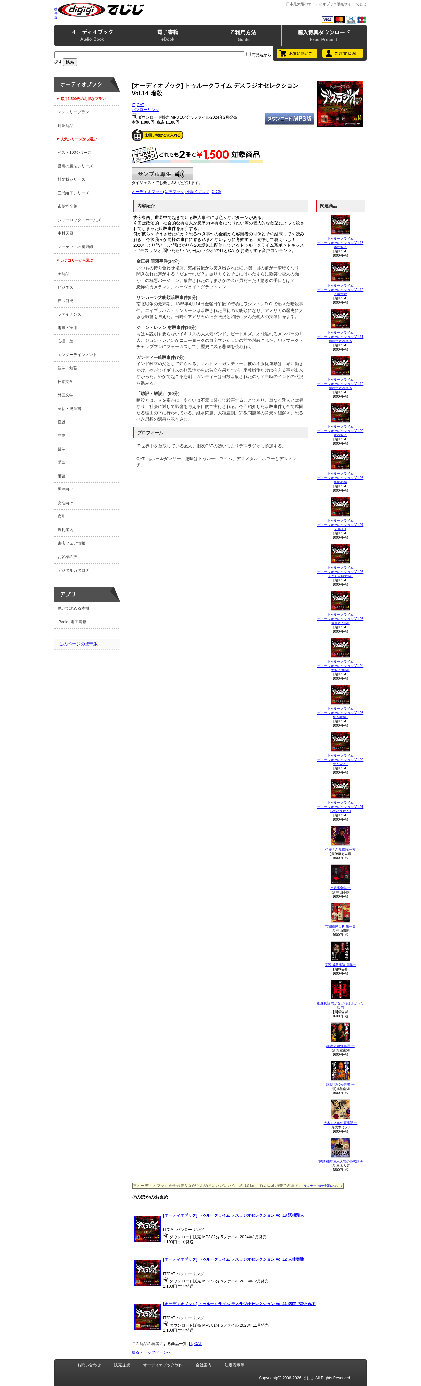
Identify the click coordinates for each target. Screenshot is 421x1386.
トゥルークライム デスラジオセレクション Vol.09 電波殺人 (340, 431)
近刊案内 (65, 530)
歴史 (61, 435)
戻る (135, 1352)
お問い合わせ (89, 1365)
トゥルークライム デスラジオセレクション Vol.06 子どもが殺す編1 (340, 572)
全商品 (63, 273)
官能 (61, 516)
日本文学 (65, 381)
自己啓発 (65, 300)
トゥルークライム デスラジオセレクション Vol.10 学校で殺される (340, 384)
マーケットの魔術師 (75, 247)
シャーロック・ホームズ (79, 220)
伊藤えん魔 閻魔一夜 (340, 849)
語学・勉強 (67, 368)
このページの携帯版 (78, 643)
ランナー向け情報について (323, 1185)
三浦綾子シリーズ (73, 193)
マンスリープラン (73, 112)
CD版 (216, 191)
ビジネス (65, 287)
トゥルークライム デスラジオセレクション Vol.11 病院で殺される (340, 337)
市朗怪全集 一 (340, 888)
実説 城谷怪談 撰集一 (340, 965)
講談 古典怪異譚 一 (340, 1046)
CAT (140, 105)
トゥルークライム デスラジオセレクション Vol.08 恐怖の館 (340, 478)
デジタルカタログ (73, 570)
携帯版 (56, 13)
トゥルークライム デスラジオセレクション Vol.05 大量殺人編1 (340, 619)
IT (133, 105)
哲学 (61, 449)
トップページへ (157, 1352)
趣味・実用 (67, 327)
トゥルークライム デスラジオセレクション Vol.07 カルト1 (340, 525)
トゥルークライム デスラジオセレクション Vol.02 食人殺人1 (340, 760)
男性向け (65, 489)
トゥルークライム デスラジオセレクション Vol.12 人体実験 (340, 290)
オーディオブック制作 (163, 1365)
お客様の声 (67, 556)
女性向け (65, 503)
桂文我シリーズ (71, 179)
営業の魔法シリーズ (75, 166)
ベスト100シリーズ (75, 152)
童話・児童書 (69, 408)
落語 (61, 476)
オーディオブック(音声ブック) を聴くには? (170, 191)
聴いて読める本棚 (73, 608)
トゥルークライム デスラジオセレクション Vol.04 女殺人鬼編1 (340, 666)
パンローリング (145, 109)
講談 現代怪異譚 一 (340, 1084)
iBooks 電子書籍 (72, 622)
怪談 (61, 422)
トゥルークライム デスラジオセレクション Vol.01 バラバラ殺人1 (340, 807)
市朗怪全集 (67, 206)
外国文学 (65, 395)
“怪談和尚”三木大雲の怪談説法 (340, 1161)
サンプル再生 (162, 173)
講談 (61, 462)
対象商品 (65, 125)
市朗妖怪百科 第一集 (340, 926)
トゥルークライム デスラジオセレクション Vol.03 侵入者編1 (340, 713)
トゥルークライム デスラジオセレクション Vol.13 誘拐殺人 (340, 243)
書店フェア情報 (71, 543)
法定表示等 (234, 1365)
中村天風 (65, 233)
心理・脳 (65, 341)
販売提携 (122, 1365)
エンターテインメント (77, 354)
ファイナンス (69, 314)
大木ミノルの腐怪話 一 (341, 1123)
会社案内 (203, 1365)
